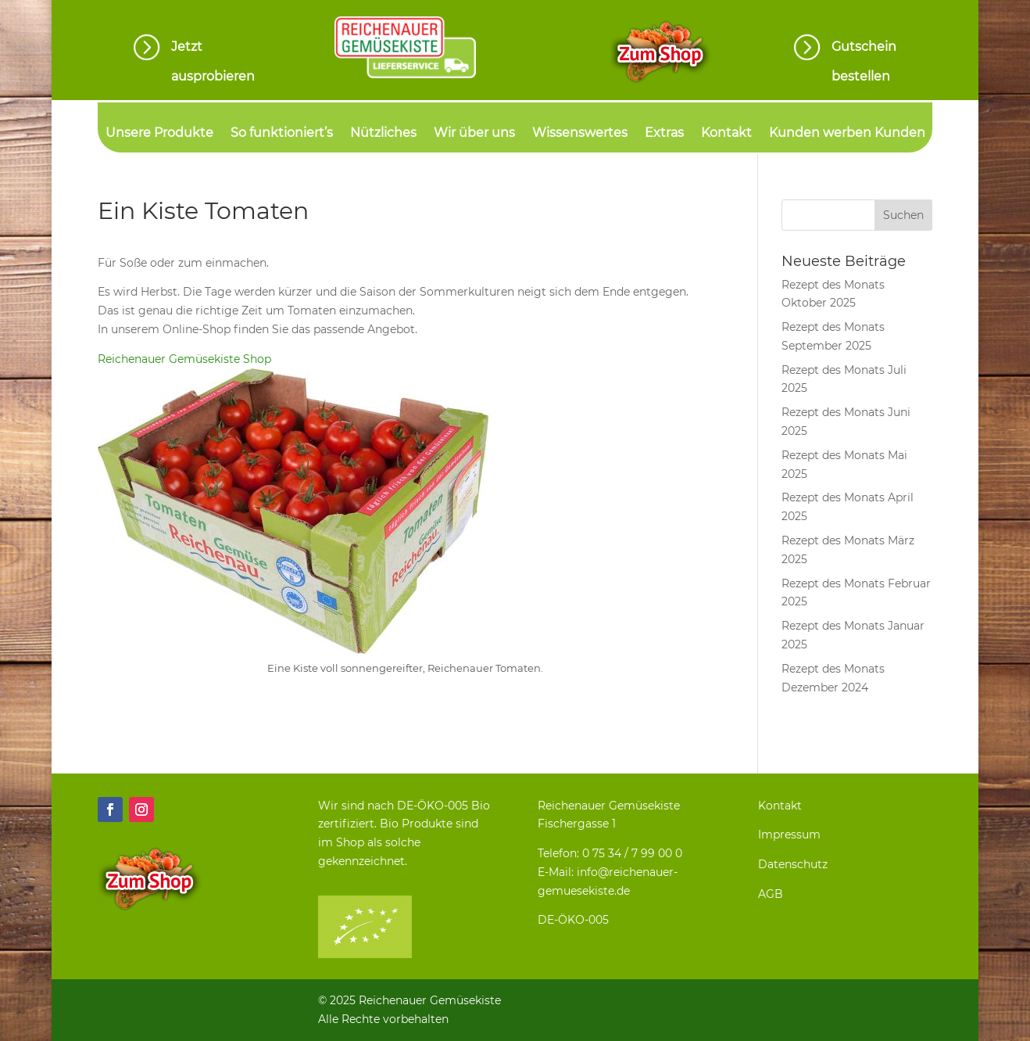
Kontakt (726, 133)
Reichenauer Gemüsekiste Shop (184, 359)
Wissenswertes (580, 133)
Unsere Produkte (159, 133)
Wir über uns (474, 133)
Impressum (789, 834)
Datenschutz (793, 864)
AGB (770, 894)
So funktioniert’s (282, 133)
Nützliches (383, 133)
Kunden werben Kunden (847, 133)
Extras (664, 133)
